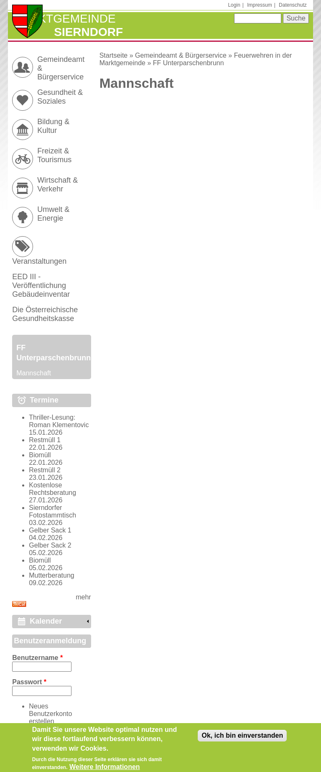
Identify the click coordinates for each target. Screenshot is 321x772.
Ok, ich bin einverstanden (242, 738)
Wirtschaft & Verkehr (57, 184)
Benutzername (37, 657)
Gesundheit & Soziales (60, 96)
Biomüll (40, 455)
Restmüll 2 (45, 470)
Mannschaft (33, 373)
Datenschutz (293, 5)
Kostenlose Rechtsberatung (52, 489)
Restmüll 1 (45, 439)
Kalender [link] (46, 621)
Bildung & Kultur (53, 126)
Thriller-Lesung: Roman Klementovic (59, 421)
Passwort (29, 681)
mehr (83, 597)
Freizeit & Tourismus (54, 155)
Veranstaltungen (39, 261)
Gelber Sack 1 (50, 530)
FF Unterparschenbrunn (188, 62)
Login (234, 5)
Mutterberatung (51, 575)
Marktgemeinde (63, 18)
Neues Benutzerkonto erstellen (50, 714)
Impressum (259, 5)
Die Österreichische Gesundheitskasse (45, 314)
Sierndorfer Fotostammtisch (52, 511)
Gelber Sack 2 (50, 545)
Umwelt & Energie (53, 213)
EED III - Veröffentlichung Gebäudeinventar (41, 285)
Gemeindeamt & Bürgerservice (181, 55)
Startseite (113, 55)
